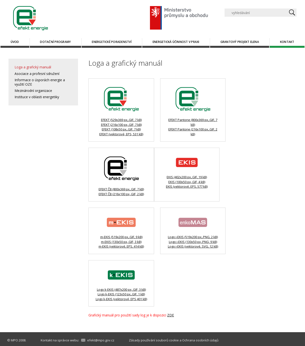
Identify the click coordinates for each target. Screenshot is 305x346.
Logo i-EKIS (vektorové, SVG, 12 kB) (193, 246)
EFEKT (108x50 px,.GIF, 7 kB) (121, 129)
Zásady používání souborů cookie (154, 340)
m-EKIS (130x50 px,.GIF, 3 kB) (121, 242)
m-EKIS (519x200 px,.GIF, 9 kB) (121, 237)
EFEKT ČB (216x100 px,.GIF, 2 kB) (121, 194)
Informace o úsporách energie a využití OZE (40, 82)
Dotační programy (55, 42)
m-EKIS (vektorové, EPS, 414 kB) (121, 246)
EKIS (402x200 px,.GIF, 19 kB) (187, 177)
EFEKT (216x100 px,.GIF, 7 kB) (121, 124)
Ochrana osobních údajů (200, 340)
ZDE (170, 315)
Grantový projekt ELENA (239, 42)
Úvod (15, 42)
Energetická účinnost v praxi (176, 42)
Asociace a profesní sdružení (37, 73)
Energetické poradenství (112, 42)
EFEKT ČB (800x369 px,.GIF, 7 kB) (121, 189)
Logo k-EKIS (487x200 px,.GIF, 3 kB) (121, 289)
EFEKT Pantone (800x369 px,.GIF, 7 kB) (192, 122)
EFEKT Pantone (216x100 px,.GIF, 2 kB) (192, 131)
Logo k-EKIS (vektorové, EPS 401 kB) (121, 299)
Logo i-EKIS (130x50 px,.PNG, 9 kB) (193, 242)
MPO (14, 340)
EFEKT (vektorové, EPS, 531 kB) (121, 134)
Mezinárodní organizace (33, 90)
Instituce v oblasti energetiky (37, 97)
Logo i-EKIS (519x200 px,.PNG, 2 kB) (193, 237)
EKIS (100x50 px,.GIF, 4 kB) (186, 182)
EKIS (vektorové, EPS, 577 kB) (187, 186)
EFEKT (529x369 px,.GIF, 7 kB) (121, 120)
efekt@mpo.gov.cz (100, 340)
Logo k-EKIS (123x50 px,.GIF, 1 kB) (121, 294)
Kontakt (287, 42)
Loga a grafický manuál (33, 67)
